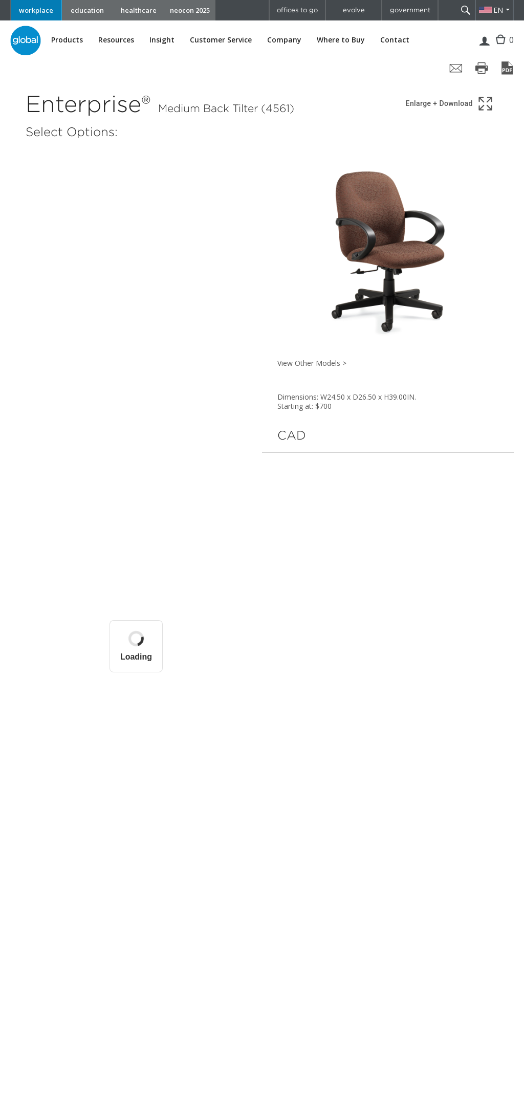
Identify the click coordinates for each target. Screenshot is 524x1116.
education (87, 10)
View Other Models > (311, 363)
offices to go (297, 10)
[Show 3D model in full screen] (450, 104)
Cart (502, 47)
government (410, 10)
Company (284, 40)
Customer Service (221, 40)
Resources (116, 40)
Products (67, 40)
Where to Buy (341, 40)
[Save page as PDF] (507, 68)
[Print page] (481, 68)
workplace (36, 10)
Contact (394, 40)
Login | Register (484, 47)
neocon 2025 (190, 10)
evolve (354, 10)
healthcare (139, 10)
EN (498, 10)
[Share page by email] (456, 68)
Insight (161, 40)
